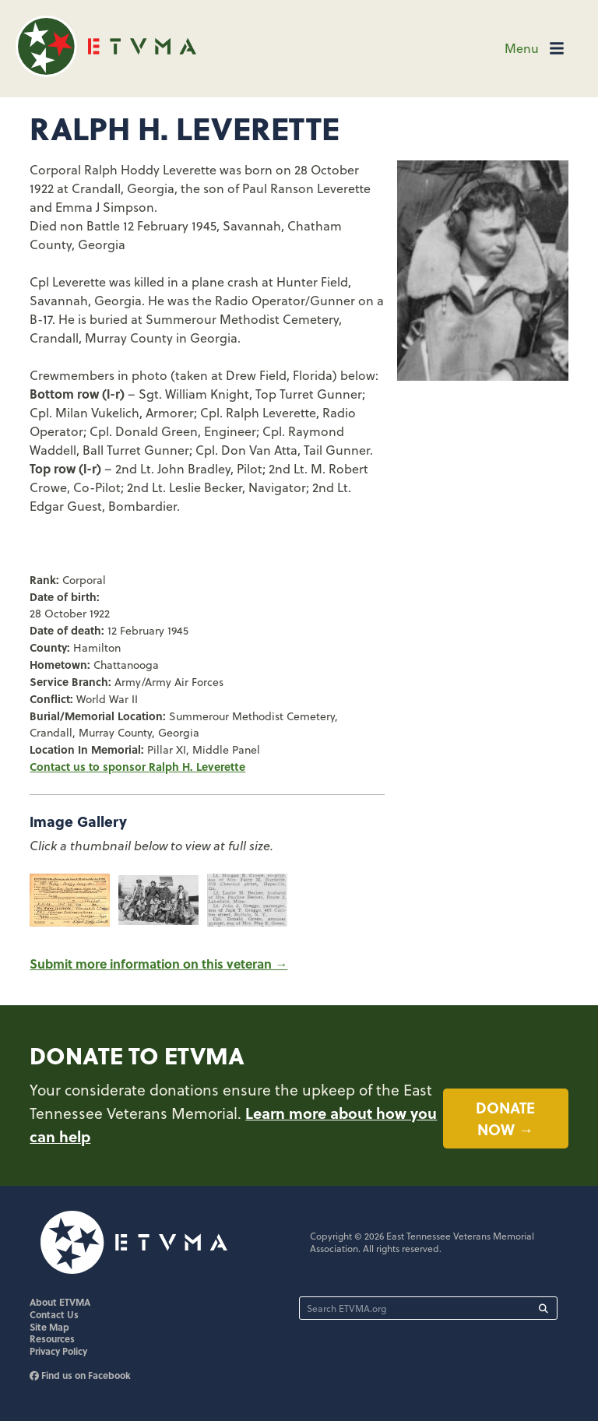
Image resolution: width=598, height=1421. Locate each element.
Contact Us (54, 1314)
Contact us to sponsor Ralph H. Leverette (137, 766)
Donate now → (505, 1118)
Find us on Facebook (80, 1375)
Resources (52, 1338)
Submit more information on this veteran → (158, 964)
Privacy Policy (58, 1351)
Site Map (49, 1327)
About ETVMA (60, 1302)
